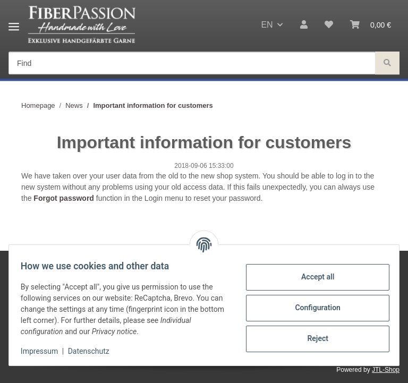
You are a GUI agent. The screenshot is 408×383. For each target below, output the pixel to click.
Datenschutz (94, 351)
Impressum (44, 351)
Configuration (312, 307)
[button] (304, 25)
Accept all (312, 277)
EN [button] (267, 24)
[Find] (192, 63)
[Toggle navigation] (13, 22)
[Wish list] (329, 25)
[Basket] (371, 25)
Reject (312, 338)
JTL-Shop (386, 369)
